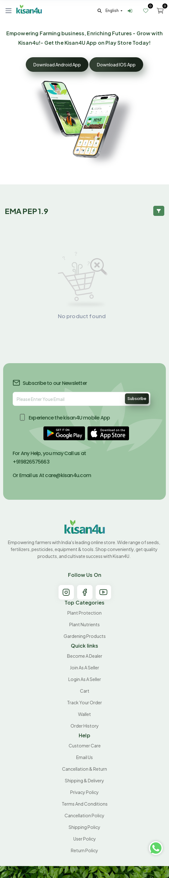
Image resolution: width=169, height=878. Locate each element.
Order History (84, 726)
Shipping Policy (84, 827)
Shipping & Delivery (84, 780)
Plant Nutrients (84, 624)
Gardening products (85, 636)
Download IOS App (116, 64)
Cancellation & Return (84, 769)
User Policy (84, 838)
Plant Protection (84, 613)
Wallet (84, 714)
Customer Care (85, 745)
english (112, 10)
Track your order (84, 702)
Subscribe (136, 398)
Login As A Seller (84, 679)
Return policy (84, 850)
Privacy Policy (84, 792)
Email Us (84, 757)
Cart (84, 691)
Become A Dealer (84, 656)
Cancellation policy (84, 815)
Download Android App (57, 64)
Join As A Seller (84, 667)
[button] (64, 433)
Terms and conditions (85, 804)
